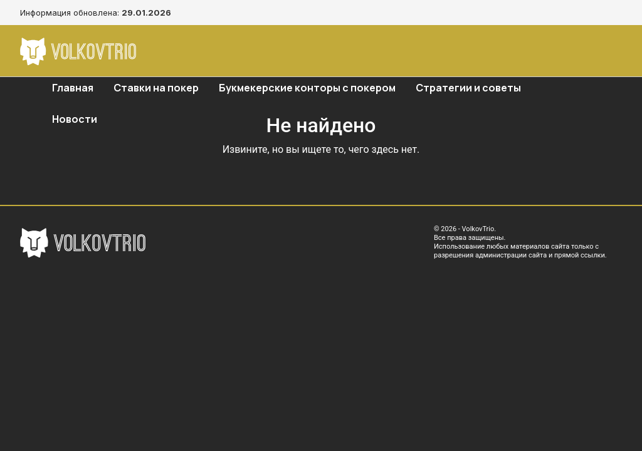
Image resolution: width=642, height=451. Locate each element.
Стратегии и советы (468, 88)
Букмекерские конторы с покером (307, 88)
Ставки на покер (156, 88)
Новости (74, 119)
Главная (72, 88)
